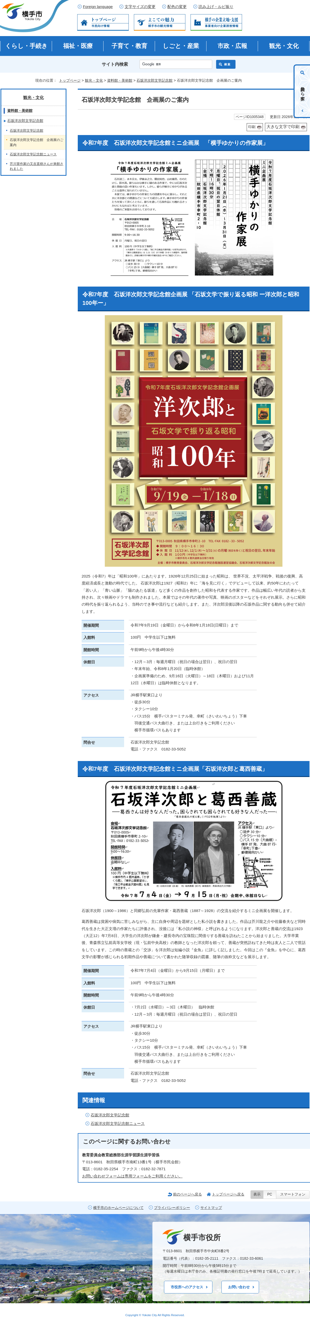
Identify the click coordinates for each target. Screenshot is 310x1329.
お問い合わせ (239, 1287)
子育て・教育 (129, 46)
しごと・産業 (181, 46)
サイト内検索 (115, 64)
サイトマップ (211, 1208)
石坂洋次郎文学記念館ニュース (118, 1123)
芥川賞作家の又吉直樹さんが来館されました (36, 166)
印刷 (251, 127)
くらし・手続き (26, 46)
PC (269, 1194)
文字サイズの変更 (140, 7)
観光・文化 (284, 46)
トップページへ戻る (228, 1194)
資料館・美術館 (119, 80)
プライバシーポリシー (172, 1208)
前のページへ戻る (187, 1194)
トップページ (70, 80)
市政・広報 (232, 46)
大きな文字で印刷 (282, 126)
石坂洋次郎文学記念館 (154, 80)
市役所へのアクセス (187, 1287)
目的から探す (302, 91)
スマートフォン (292, 1194)
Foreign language (98, 7)
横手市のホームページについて (118, 1208)
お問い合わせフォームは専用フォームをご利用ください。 (132, 1176)
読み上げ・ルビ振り (216, 7)
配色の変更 (177, 7)
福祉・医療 (78, 46)
